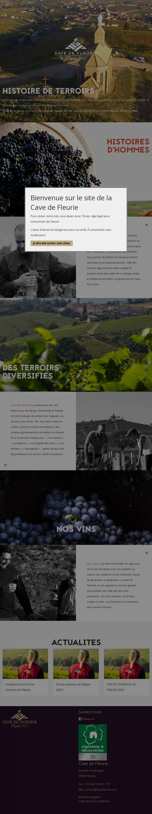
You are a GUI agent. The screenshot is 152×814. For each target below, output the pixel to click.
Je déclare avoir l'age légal (51, 243)
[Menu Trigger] (139, 7)
